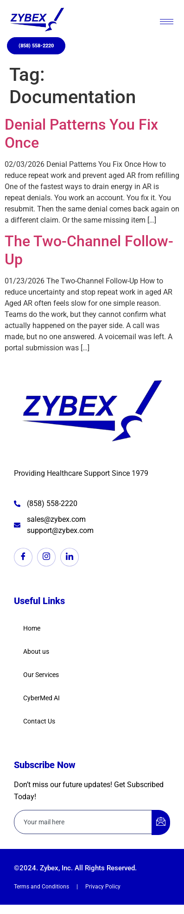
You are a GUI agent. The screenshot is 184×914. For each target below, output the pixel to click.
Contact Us (39, 721)
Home (31, 628)
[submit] (161, 822)
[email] (83, 822)
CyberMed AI (41, 698)
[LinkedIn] (69, 557)
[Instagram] (46, 557)
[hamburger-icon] (166, 21)
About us (36, 651)
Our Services (41, 674)
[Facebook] (23, 557)
